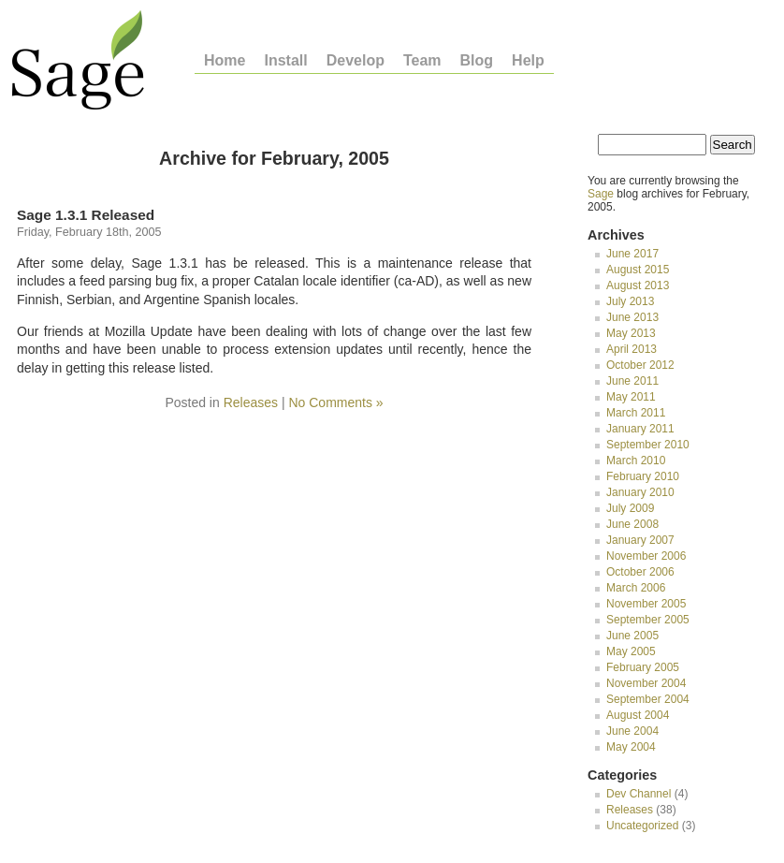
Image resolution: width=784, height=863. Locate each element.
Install (285, 60)
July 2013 (630, 301)
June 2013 (632, 317)
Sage (601, 193)
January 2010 (640, 492)
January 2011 (640, 428)
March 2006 (635, 587)
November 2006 (646, 556)
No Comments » (335, 402)
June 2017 (632, 253)
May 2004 (631, 746)
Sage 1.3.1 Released (85, 215)
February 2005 (642, 667)
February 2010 (642, 476)
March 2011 (635, 412)
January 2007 (640, 540)
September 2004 (648, 699)
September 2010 (648, 444)
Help (528, 60)
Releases (251, 402)
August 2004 (637, 715)
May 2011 (631, 396)
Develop (356, 60)
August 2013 (637, 285)
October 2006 (640, 571)
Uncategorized (642, 825)
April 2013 (631, 349)
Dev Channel (638, 793)
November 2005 (646, 603)
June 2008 (632, 524)
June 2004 (632, 731)
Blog (477, 60)
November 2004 (646, 683)
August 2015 (637, 269)
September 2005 (648, 619)
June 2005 (632, 635)
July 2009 (630, 508)
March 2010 (635, 460)
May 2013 (631, 333)
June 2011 (632, 381)
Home (224, 60)
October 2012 (640, 365)
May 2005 (631, 651)
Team (422, 60)
